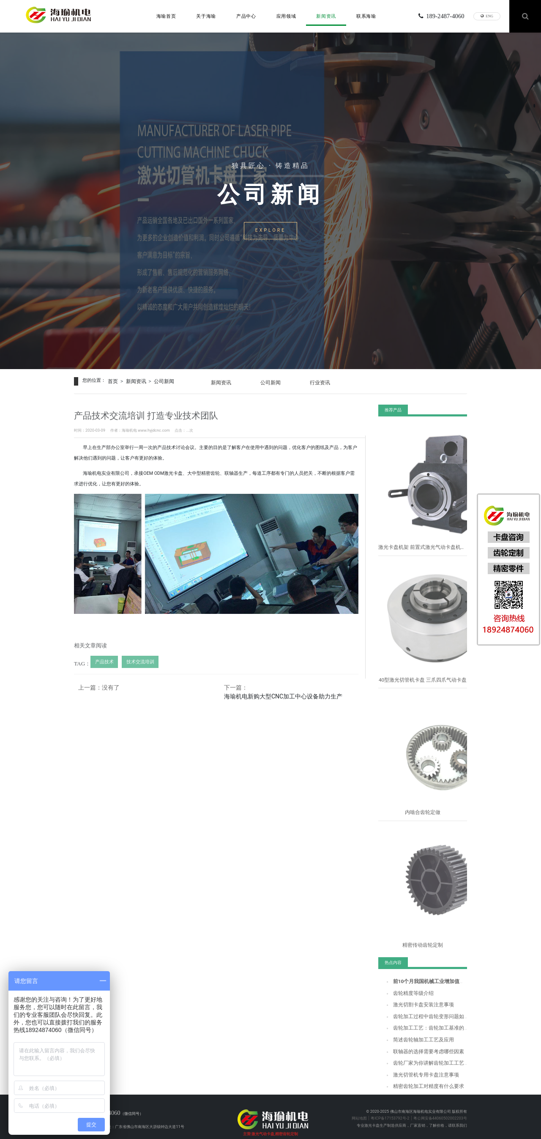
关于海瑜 (206, 15)
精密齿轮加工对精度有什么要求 (419, 1083)
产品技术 (102, 666)
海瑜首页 (166, 15)
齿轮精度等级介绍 (408, 995)
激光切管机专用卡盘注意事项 (418, 1072)
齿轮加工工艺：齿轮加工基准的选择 (423, 1028)
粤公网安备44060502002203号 (440, 1107)
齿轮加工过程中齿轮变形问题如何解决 (425, 1017)
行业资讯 (327, 380)
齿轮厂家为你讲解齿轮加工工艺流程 (423, 1061)
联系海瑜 (366, 15)
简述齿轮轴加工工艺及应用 (416, 1039)
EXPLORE (270, 232)
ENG (487, 15)
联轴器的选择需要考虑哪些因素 (419, 1050)
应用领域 (286, 15)
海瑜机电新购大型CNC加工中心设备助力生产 (285, 693)
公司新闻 (159, 380)
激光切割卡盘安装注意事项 (416, 1006)
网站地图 (359, 1107)
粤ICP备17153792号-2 (390, 1107)
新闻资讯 (326, 15)
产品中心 (246, 15)
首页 (112, 380)
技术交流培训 (135, 666)
